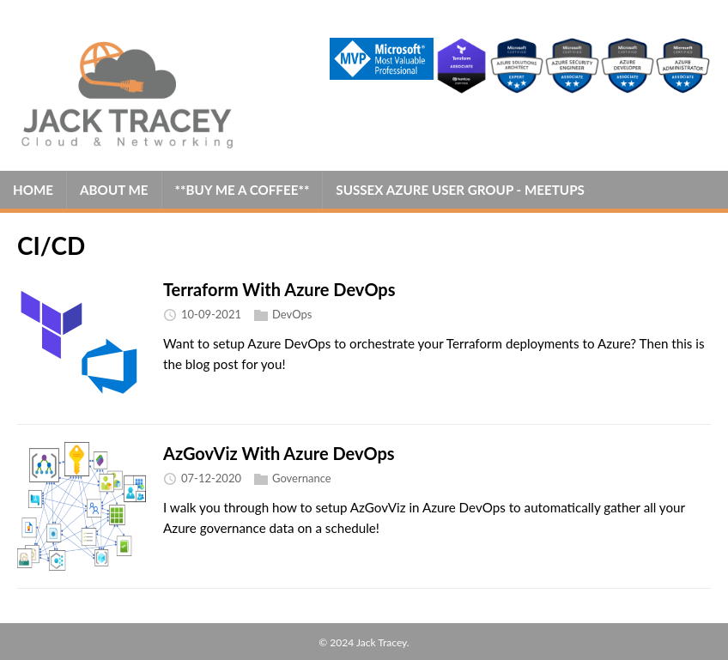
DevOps (292, 315)
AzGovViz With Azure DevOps (279, 453)
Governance (301, 479)
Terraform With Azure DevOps (279, 289)
